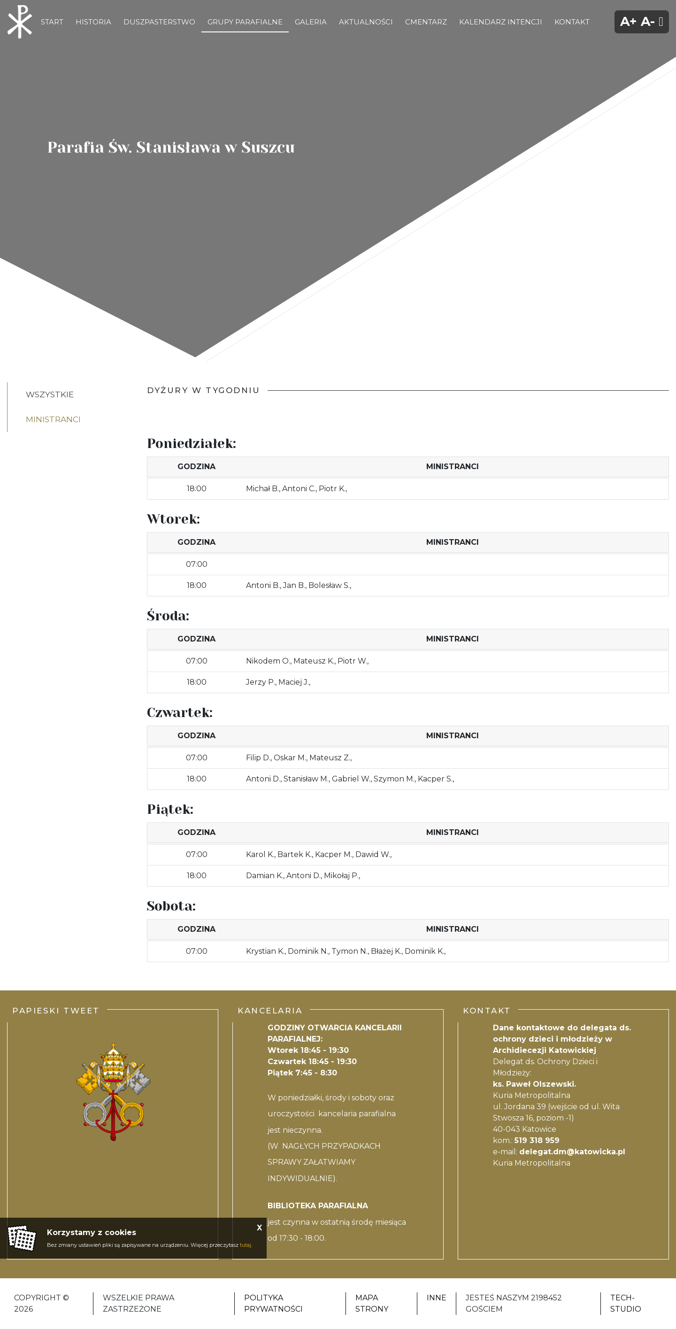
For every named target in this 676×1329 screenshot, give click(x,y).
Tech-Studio (625, 1303)
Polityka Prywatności (273, 1303)
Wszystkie (50, 394)
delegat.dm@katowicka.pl (572, 1151)
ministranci (53, 419)
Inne (436, 1297)
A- (648, 21)
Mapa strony (371, 1303)
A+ (628, 21)
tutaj (245, 1245)
